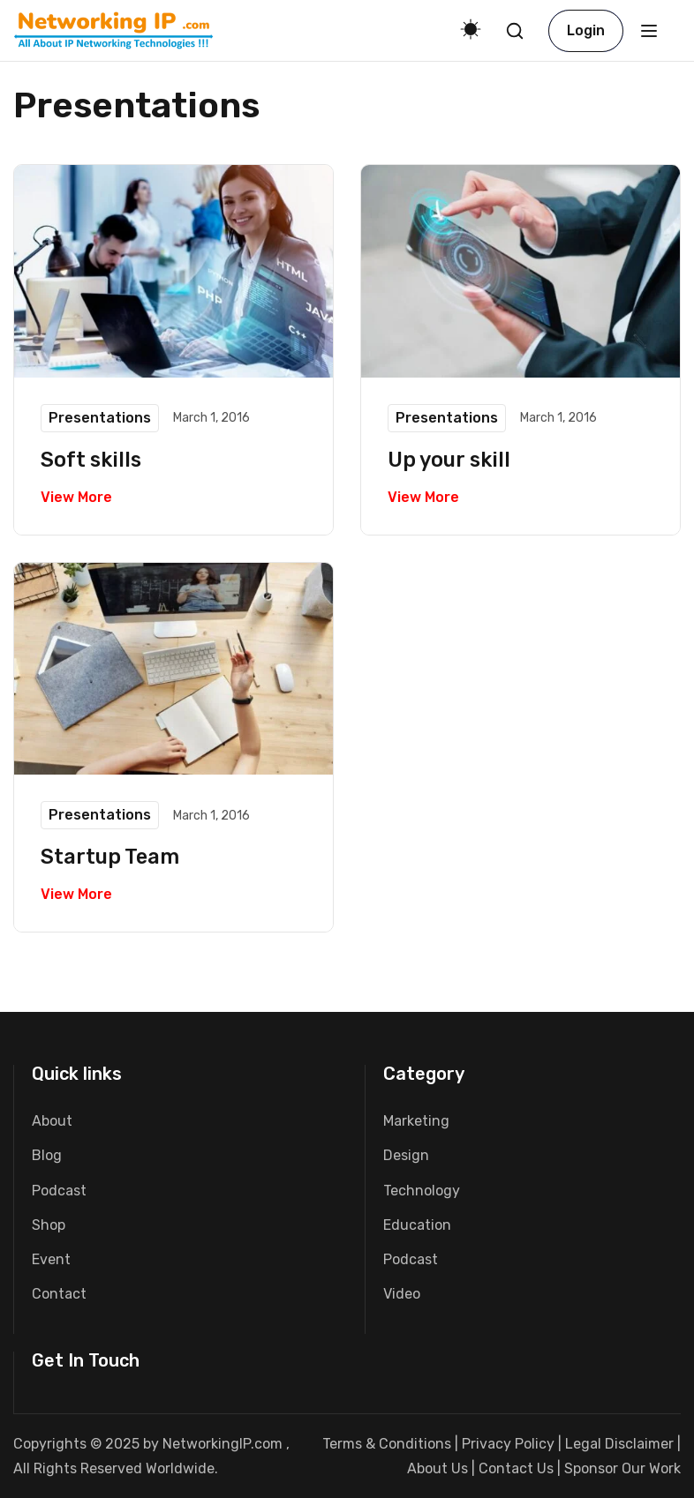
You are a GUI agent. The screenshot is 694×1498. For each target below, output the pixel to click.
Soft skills (93, 459)
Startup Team (111, 856)
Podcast (59, 1190)
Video (401, 1293)
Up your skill (451, 459)
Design (406, 1155)
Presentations (100, 417)
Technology (421, 1190)
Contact (59, 1293)
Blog (47, 1155)
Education (417, 1225)
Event (51, 1259)
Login (586, 30)
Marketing (416, 1120)
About (52, 1120)
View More (76, 497)
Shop (48, 1225)
